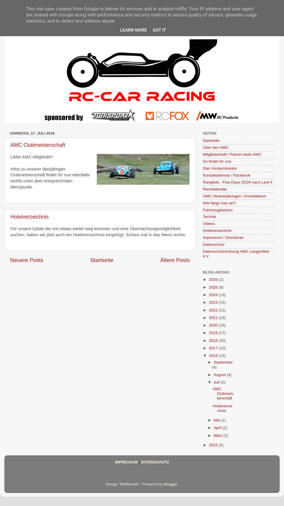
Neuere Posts (26, 260)
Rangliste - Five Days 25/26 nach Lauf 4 (237, 182)
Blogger (170, 484)
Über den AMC (216, 147)
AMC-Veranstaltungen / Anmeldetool (234, 196)
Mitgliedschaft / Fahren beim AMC (232, 154)
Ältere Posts (175, 260)
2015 (214, 445)
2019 (214, 333)
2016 (214, 355)
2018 (214, 340)
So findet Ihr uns (217, 161)
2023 (214, 302)
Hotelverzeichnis (29, 217)
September (223, 362)
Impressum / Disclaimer (223, 237)
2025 (214, 287)
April (218, 428)
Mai (217, 420)
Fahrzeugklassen (218, 210)
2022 (214, 310)
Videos (209, 223)
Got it (159, 30)
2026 (214, 279)
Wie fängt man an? (219, 203)
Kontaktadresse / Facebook (226, 175)
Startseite (101, 260)
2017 (214, 348)
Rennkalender (215, 189)
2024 (214, 295)
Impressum (126, 462)
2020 (214, 325)
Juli (217, 382)
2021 (214, 318)
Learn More (133, 30)
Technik (209, 216)
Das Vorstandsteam (220, 168)
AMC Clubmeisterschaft (37, 145)
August (220, 375)
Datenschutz (214, 244)
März (218, 435)
